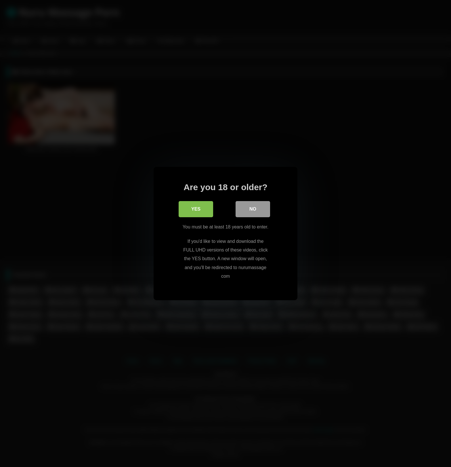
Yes (195, 209)
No (252, 209)
